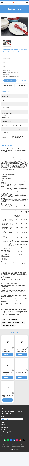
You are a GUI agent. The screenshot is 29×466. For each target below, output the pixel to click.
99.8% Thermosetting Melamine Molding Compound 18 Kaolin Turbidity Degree (7, 396)
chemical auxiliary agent (8, 325)
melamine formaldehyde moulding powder (12, 322)
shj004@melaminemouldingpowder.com (12, 419)
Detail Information (8, 85)
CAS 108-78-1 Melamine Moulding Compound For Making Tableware (7, 350)
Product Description (21, 85)
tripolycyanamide (12, 319)
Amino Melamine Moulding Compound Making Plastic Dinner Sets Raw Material (7, 373)
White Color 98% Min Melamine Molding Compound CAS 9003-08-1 (21, 350)
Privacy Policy (12, 449)
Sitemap (17, 449)
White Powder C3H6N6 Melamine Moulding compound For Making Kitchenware (21, 373)
